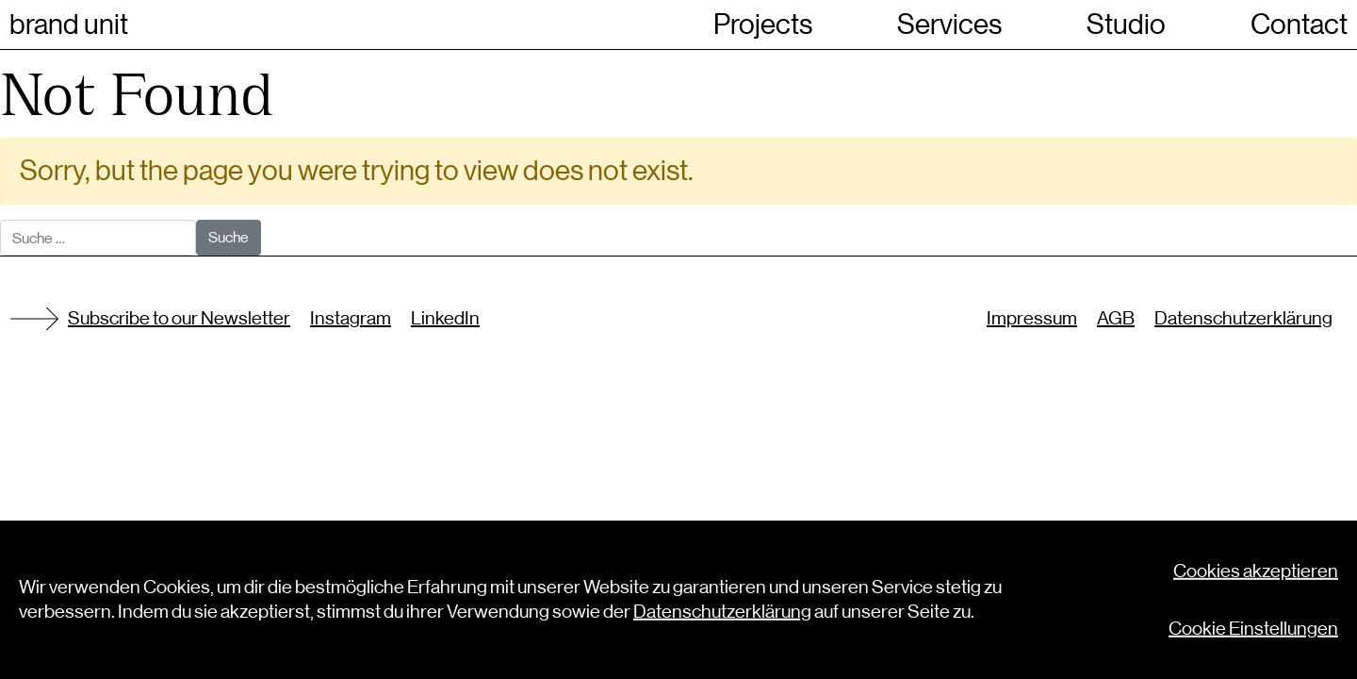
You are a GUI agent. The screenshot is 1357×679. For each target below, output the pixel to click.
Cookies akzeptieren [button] (1255, 574)
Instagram (350, 318)
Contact (1299, 24)
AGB (1116, 318)
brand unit (68, 24)
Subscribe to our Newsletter (179, 318)
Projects (762, 24)
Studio (1126, 24)
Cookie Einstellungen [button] (1253, 631)
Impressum (1032, 318)
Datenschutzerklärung (1243, 318)
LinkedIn (445, 318)
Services (949, 24)
